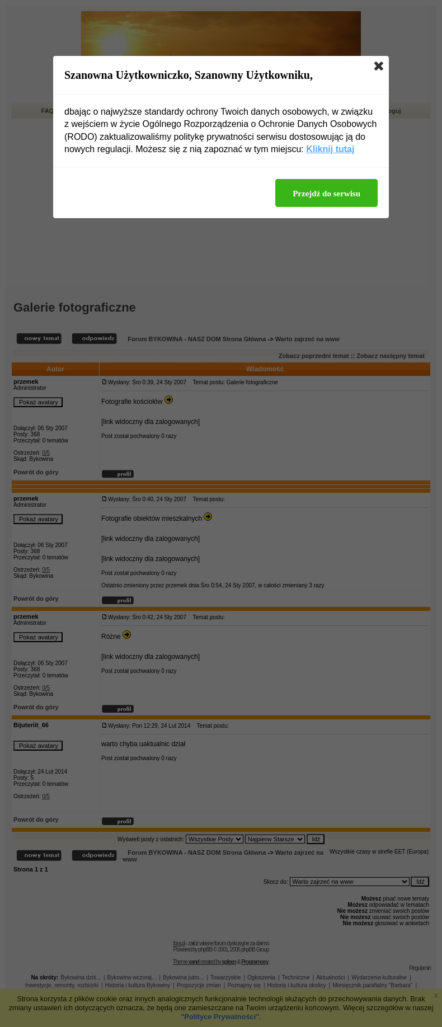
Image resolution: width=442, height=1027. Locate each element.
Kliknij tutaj (330, 149)
